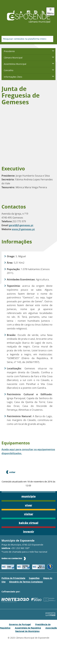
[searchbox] (27, 39)
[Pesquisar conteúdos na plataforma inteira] (49, 39)
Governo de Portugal (20, 624)
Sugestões (34, 578)
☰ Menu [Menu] (50, 11)
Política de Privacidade (13, 578)
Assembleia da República (28, 627)
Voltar (12, 472)
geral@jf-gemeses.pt (21, 225)
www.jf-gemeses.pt (23, 229)
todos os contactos (12, 558)
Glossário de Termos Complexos (26, 581)
